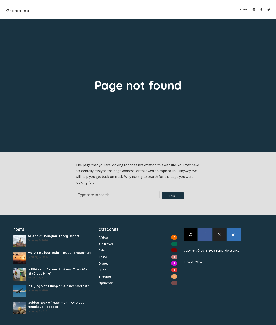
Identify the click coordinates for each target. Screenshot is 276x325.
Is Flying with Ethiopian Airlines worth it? (57, 284)
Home (243, 9)
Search (173, 194)
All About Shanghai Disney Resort (52, 234)
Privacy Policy (193, 260)
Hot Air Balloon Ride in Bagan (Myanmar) (58, 251)
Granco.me (29, 9)
